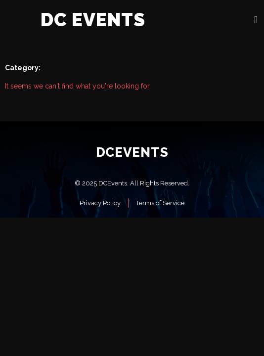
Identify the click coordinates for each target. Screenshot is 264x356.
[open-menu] (256, 20)
